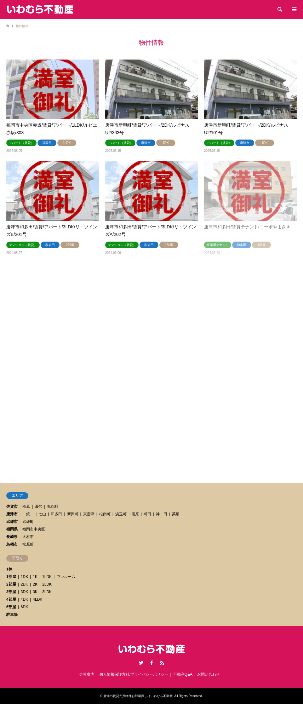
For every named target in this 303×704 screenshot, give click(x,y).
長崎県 (12, 537)
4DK (24, 599)
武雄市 (12, 521)
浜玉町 (121, 514)
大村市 (28, 537)
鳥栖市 (12, 544)
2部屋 (11, 584)
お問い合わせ (208, 674)
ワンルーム (65, 577)
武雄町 (28, 521)
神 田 (161, 514)
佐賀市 (12, 506)
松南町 (105, 514)
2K (35, 584)
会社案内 (86, 674)
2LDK (47, 584)
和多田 (56, 514)
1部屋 (11, 577)
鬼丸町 (52, 506)
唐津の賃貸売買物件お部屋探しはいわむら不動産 (138, 696)
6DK (24, 607)
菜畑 (176, 514)
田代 (38, 506)
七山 (42, 514)
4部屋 (11, 599)
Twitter (141, 663)
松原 (26, 506)
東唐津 (88, 514)
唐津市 (12, 514)
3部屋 (11, 592)
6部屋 (11, 607)
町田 (147, 514)
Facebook (151, 663)
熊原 (135, 514)
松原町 (28, 544)
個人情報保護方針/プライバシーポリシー (133, 674)
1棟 (9, 569)
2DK (24, 584)
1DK (24, 577)
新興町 (72, 514)
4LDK (37, 599)
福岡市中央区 (33, 529)
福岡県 (12, 529)
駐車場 (12, 614)
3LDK (47, 592)
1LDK (47, 577)
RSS (162, 663)
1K (35, 577)
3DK (24, 592)
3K (35, 592)
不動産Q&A (182, 674)
